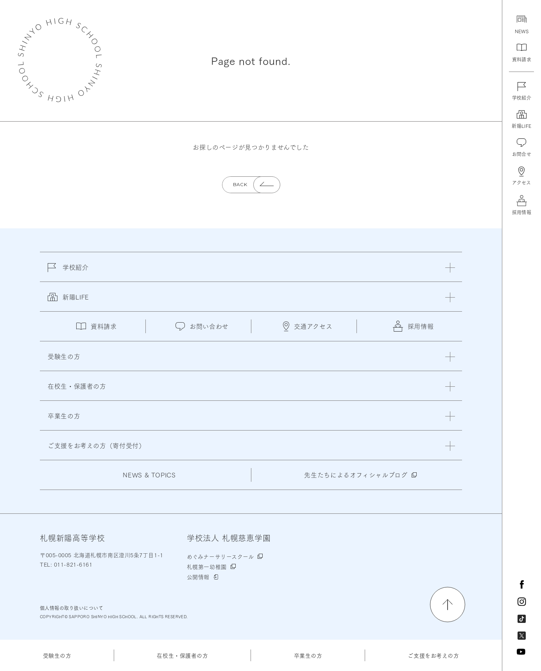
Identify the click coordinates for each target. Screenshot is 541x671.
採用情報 (413, 326)
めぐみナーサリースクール (220, 556)
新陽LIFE (68, 301)
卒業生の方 (308, 655)
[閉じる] (450, 268)
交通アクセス (308, 326)
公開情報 (198, 576)
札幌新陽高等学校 (60, 60)
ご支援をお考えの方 (433, 655)
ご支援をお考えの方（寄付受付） (96, 445)
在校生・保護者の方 (182, 655)
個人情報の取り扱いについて (71, 608)
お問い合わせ (202, 326)
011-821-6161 (72, 564)
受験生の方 (57, 655)
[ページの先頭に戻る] (447, 604)
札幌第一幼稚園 (207, 566)
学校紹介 (68, 272)
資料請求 (96, 326)
